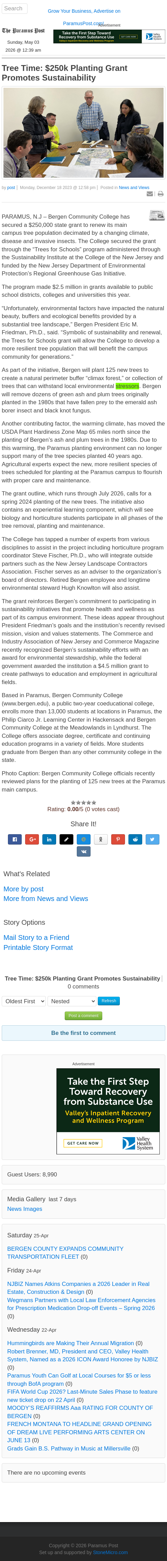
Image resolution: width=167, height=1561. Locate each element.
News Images (24, 1209)
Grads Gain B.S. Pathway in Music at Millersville (69, 1448)
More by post (23, 889)
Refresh (109, 1000)
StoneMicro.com (110, 1552)
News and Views (134, 187)
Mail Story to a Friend (36, 937)
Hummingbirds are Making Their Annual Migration (70, 1343)
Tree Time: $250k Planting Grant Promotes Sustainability (64, 72)
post (11, 187)
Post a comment (83, 1015)
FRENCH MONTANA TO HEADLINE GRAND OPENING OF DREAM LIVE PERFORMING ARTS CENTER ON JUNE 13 (79, 1432)
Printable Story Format (38, 947)
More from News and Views (45, 898)
